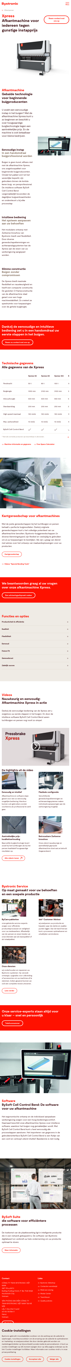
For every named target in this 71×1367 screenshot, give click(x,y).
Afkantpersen (8, 10)
